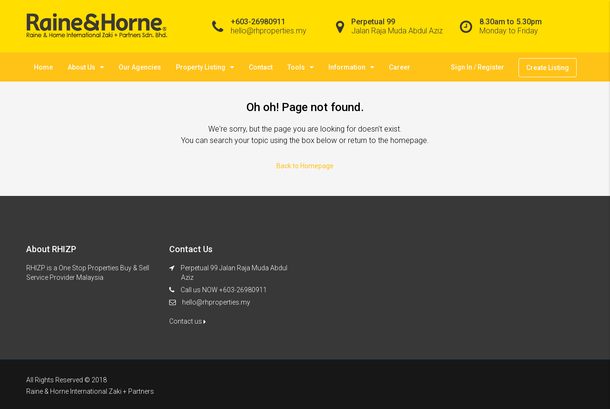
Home (43, 67)
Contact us (187, 321)
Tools (296, 67)
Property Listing (200, 67)
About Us (81, 67)
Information (347, 67)
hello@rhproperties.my (216, 302)
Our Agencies (140, 67)
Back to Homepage (305, 166)
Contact (261, 67)
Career (399, 67)
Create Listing (547, 68)
